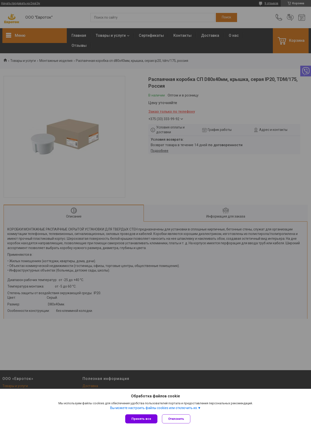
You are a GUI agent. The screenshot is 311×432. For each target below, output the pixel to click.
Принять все (141, 419)
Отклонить (176, 419)
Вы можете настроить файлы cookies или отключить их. (154, 408)
